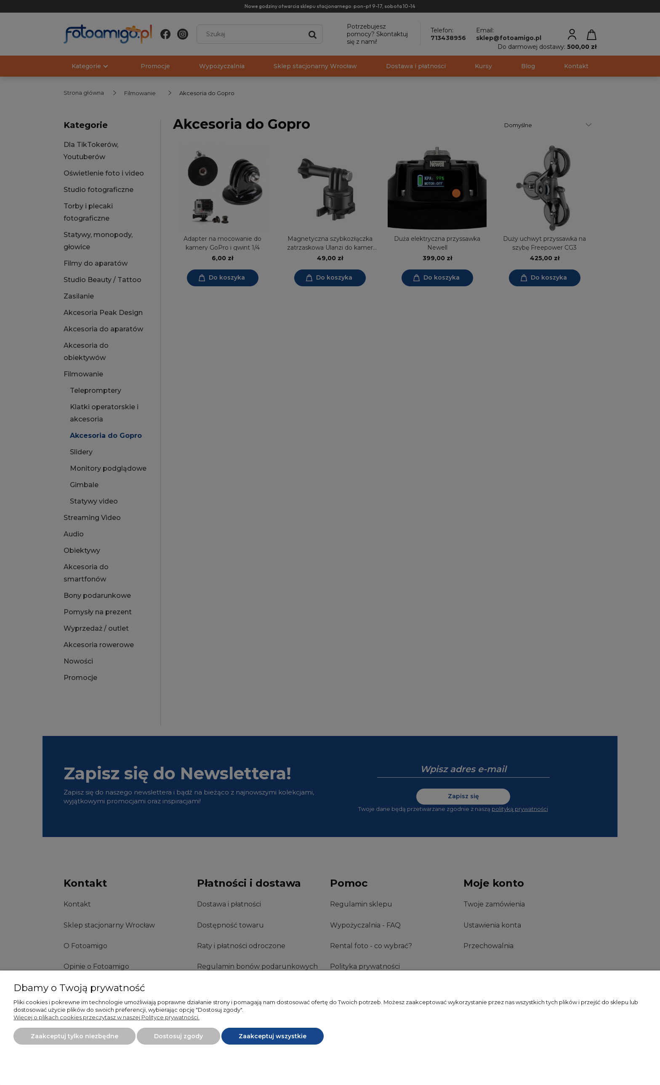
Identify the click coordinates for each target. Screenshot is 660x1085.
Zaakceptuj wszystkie (272, 1036)
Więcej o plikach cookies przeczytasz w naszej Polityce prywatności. (106, 1017)
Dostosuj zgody (178, 1036)
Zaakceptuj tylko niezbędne (74, 1036)
